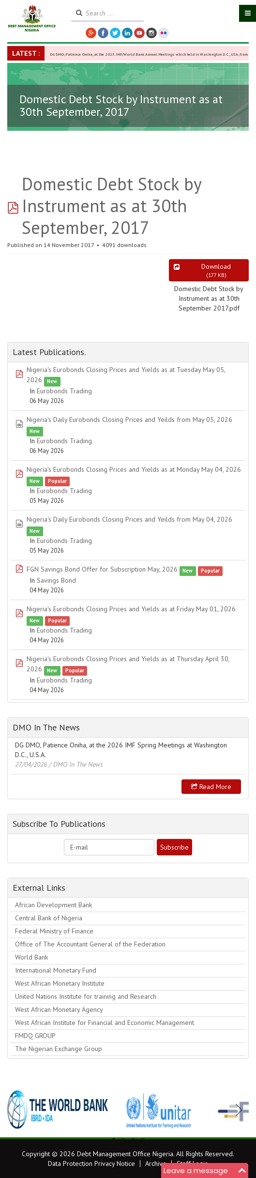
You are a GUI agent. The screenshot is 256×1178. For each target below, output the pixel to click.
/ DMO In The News (76, 764)
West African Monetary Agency (59, 1009)
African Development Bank (53, 904)
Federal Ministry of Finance (54, 931)
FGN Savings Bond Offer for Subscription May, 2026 (102, 569)
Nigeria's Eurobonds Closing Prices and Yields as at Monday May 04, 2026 (134, 469)
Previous (19, 1109)
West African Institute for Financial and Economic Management (104, 1022)
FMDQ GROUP (35, 1035)
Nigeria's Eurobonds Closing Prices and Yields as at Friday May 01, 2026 (131, 608)
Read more (211, 786)
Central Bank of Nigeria (48, 918)
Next (236, 1109)
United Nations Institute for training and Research (85, 996)
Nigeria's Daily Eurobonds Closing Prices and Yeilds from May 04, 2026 (129, 519)
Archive (155, 1163)
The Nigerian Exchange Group (58, 1048)
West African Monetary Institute (60, 983)
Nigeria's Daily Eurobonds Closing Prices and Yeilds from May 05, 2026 (129, 419)
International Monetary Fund (55, 970)
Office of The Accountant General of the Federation (90, 944)
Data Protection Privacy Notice (91, 1163)
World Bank (31, 957)
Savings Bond (56, 580)
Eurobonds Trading (64, 391)
